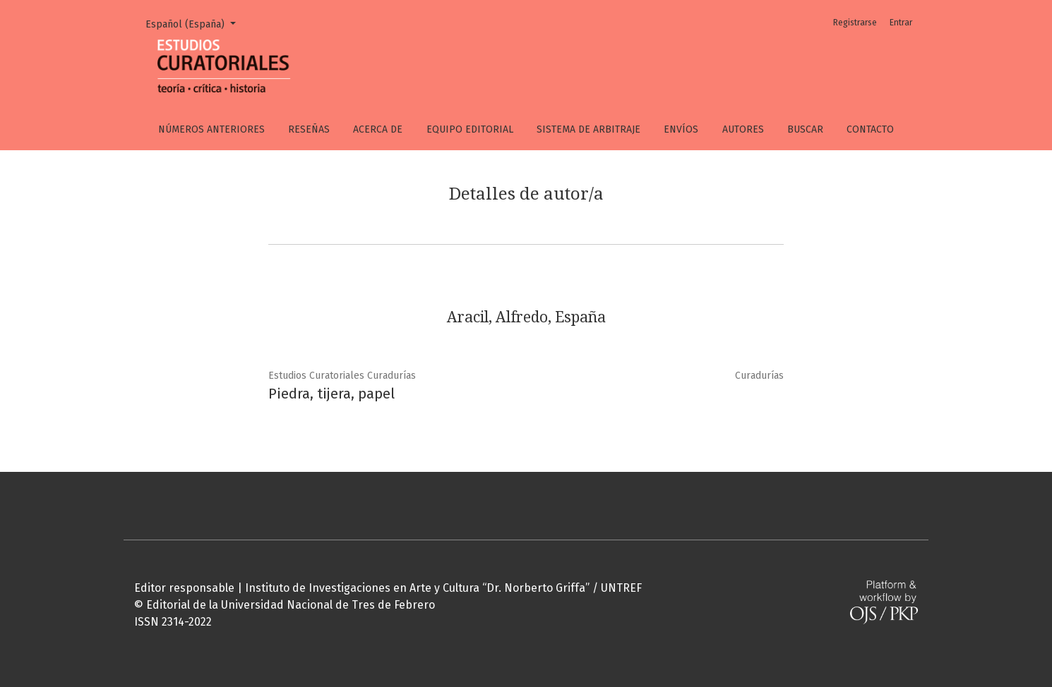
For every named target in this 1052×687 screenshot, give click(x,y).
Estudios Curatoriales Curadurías (342, 376)
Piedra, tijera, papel (331, 393)
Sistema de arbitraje (588, 129)
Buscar (805, 129)
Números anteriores (211, 129)
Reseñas (309, 129)
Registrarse (855, 23)
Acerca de (377, 129)
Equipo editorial (469, 129)
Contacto (870, 129)
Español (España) (195, 23)
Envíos (681, 129)
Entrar (901, 23)
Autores (743, 129)
